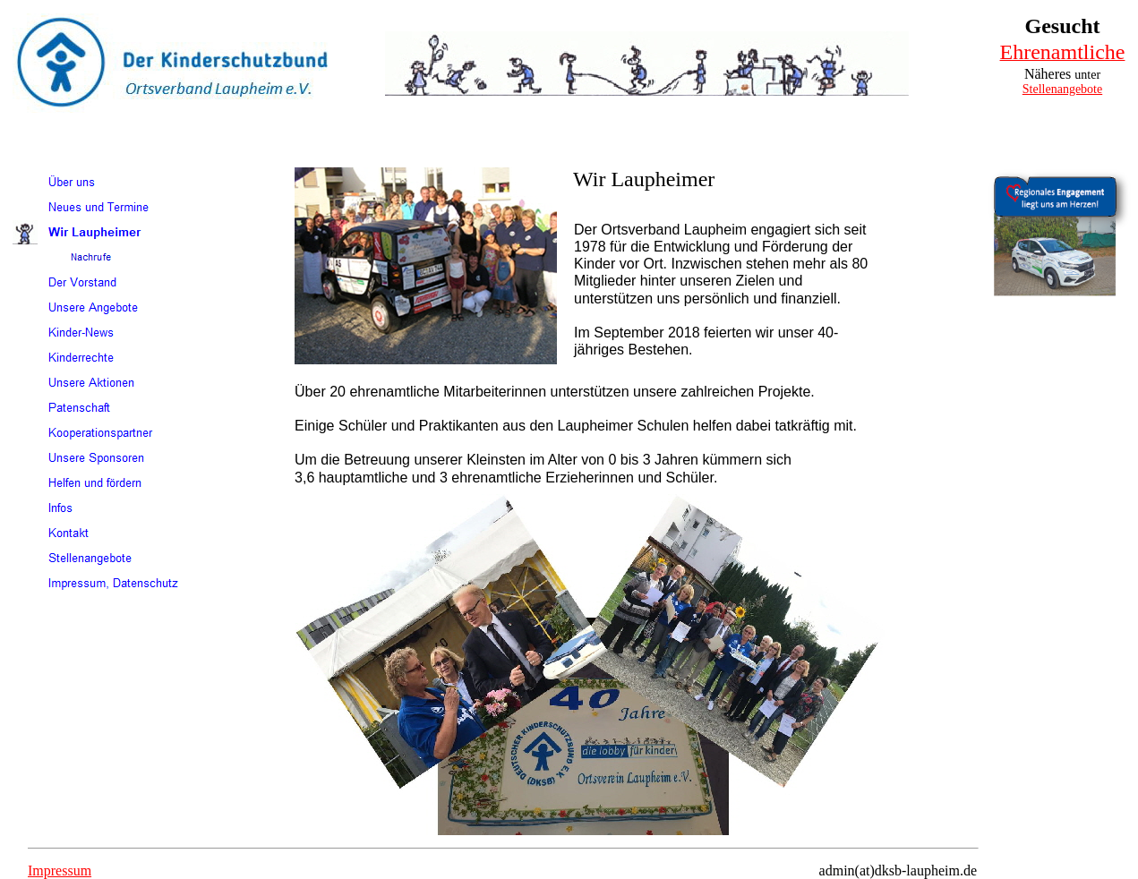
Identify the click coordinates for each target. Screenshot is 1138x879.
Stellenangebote (1062, 89)
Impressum (59, 870)
